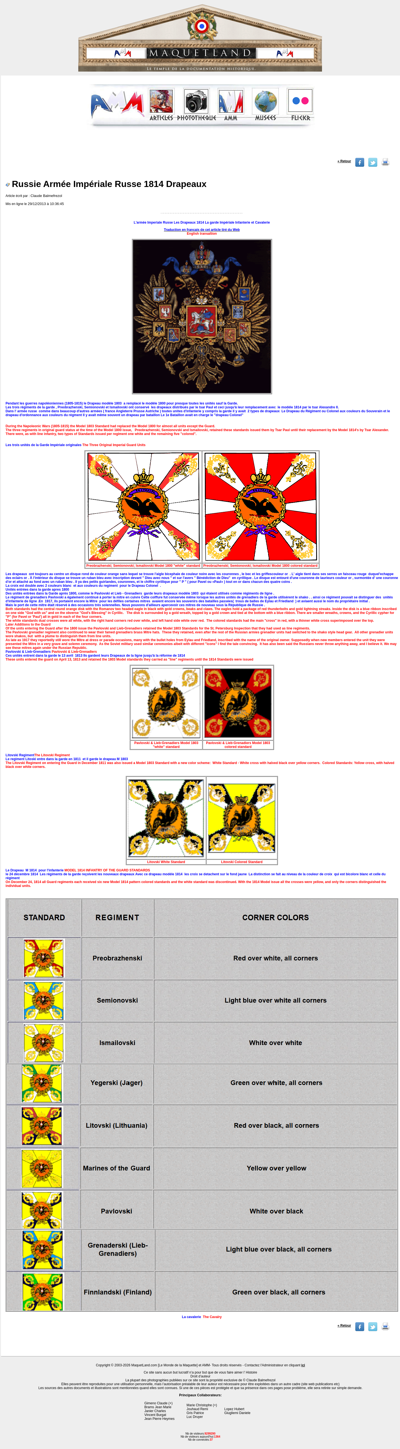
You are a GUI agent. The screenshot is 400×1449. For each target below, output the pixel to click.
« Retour (344, 161)
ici (303, 1365)
